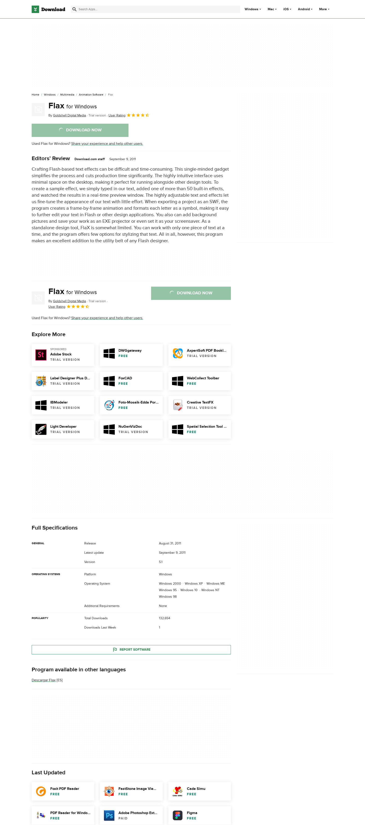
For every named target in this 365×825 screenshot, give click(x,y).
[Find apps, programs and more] (155, 9)
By (67, 115)
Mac (271, 9)
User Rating (129, 115)
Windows (251, 9)
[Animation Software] (91, 95)
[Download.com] (48, 9)
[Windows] (50, 95)
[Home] (35, 95)
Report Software (131, 649)
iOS (286, 9)
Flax (72, 106)
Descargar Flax (44, 680)
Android (304, 9)
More (325, 9)
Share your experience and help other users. (107, 143)
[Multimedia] (67, 95)
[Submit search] (74, 9)
